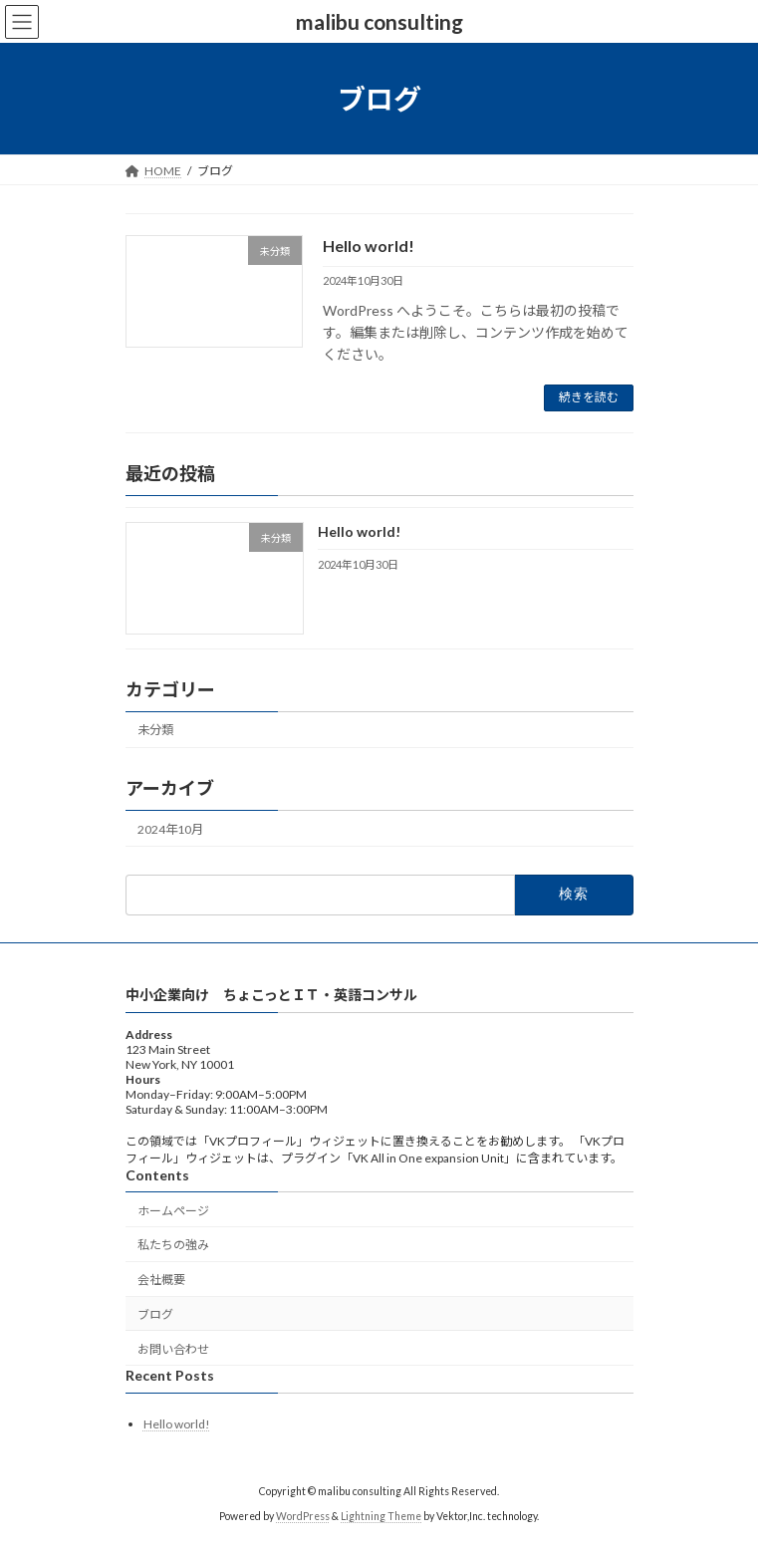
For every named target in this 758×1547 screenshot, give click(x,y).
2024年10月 (170, 828)
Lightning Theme (381, 1516)
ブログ (155, 1314)
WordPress (303, 1516)
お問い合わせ (173, 1349)
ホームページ (173, 1210)
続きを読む (589, 396)
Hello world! (368, 245)
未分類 (155, 729)
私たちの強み (173, 1245)
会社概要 (161, 1279)
